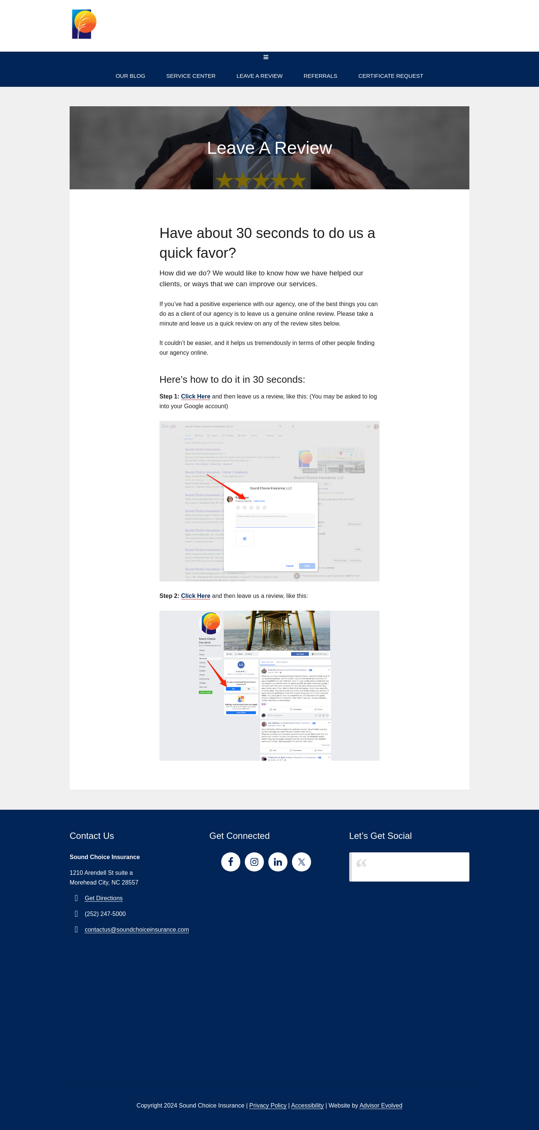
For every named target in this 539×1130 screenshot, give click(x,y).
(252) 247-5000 (431, 30)
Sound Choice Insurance (394, 867)
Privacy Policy (268, 1105)
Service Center (190, 76)
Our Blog (130, 76)
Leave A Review (260, 76)
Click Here (195, 396)
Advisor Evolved (380, 1105)
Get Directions (103, 898)
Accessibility (307, 1105)
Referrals (320, 76)
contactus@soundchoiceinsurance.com (137, 929)
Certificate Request (390, 76)
